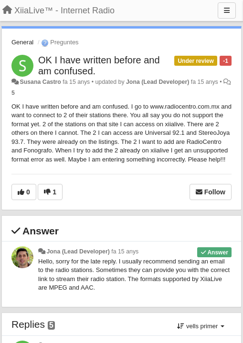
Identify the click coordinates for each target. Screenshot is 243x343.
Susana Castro (40, 82)
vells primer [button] (200, 326)
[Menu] (227, 10)
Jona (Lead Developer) (157, 82)
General (22, 42)
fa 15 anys (124, 251)
